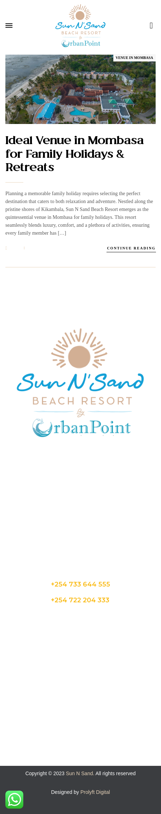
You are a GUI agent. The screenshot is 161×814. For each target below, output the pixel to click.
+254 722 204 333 (80, 600)
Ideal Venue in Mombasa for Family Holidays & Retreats (74, 155)
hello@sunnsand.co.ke (80, 534)
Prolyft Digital (95, 792)
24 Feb (12, 248)
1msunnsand (56, 248)
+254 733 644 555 (80, 584)
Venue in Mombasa (134, 58)
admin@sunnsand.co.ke (80, 521)
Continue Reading (131, 248)
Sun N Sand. (80, 773)
